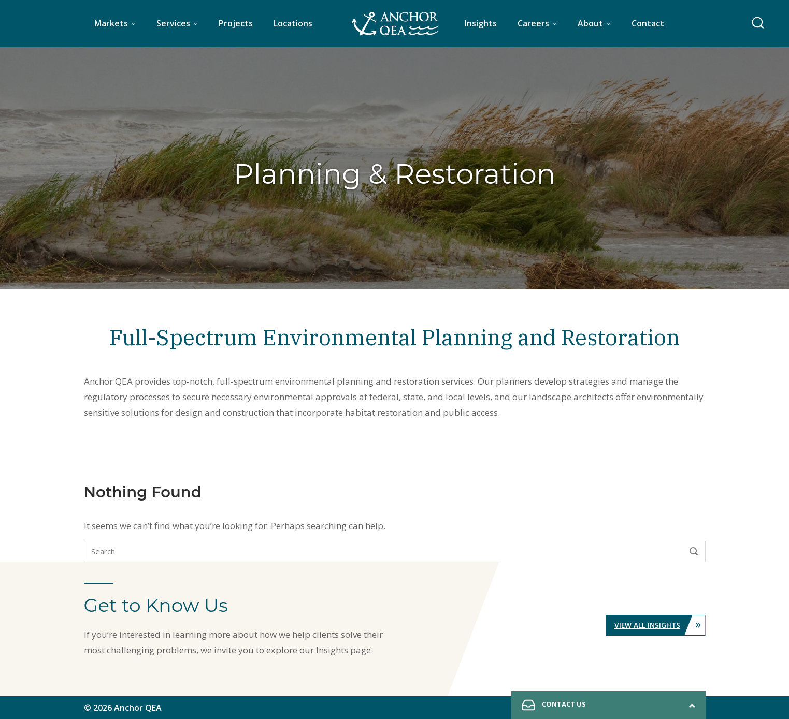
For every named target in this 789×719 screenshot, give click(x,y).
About (590, 23)
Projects (236, 23)
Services (173, 23)
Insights (481, 23)
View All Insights (659, 625)
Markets (111, 23)
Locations (293, 23)
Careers (533, 23)
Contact (648, 23)
